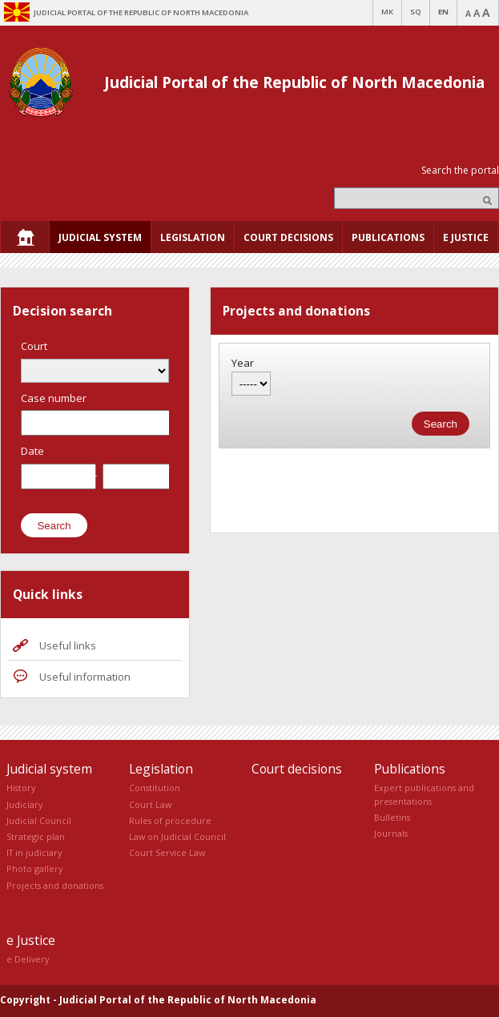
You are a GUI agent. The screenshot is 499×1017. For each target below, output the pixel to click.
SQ (415, 11)
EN (443, 11)
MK (387, 11)
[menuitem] (25, 237)
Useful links (67, 645)
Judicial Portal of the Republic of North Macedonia (294, 82)
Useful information (85, 676)
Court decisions (297, 769)
